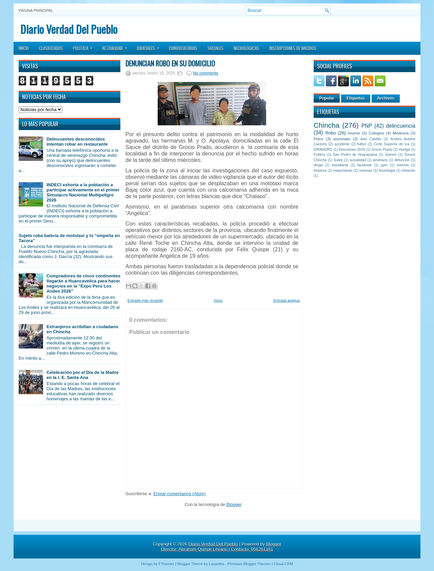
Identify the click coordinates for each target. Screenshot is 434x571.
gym (384, 165)
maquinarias (343, 170)
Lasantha (216, 564)
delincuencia (400, 126)
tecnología (387, 170)
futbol (361, 144)
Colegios (376, 133)
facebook (364, 165)
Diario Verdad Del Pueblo (68, 29)
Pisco (318, 138)
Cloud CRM (283, 564)
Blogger (233, 504)
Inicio (24, 48)
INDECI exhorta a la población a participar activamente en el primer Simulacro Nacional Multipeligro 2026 (82, 192)
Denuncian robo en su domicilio (170, 63)
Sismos (390, 154)
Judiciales (150, 46)
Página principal (36, 10)
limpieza (320, 170)
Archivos (385, 98)
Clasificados (51, 48)
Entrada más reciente (145, 300)
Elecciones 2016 (352, 149)
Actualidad (117, 46)
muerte (354, 133)
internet (403, 165)
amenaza (380, 160)
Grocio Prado (381, 149)
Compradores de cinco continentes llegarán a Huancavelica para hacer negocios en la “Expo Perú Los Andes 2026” (83, 283)
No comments (205, 73)
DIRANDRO (323, 149)
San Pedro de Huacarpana (355, 154)
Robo (330, 132)
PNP (366, 126)
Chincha (326, 125)
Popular (326, 98)
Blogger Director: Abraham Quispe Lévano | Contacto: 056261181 (221, 547)
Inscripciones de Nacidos (292, 48)
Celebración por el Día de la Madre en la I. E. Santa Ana (82, 375)
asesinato (341, 138)
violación (408, 170)
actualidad (358, 160)
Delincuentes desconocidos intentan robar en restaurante (77, 141)
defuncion (402, 160)
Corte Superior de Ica (391, 144)
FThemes (166, 564)
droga (318, 165)
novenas (365, 170)
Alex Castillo (370, 139)
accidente (342, 144)
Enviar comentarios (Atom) (179, 493)
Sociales (215, 48)
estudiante (340, 165)
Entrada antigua (286, 300)
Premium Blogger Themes (249, 564)
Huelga (404, 149)
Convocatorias (183, 48)
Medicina (401, 133)
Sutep (338, 160)
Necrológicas (246, 48)
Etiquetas (356, 98)
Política (85, 46)
